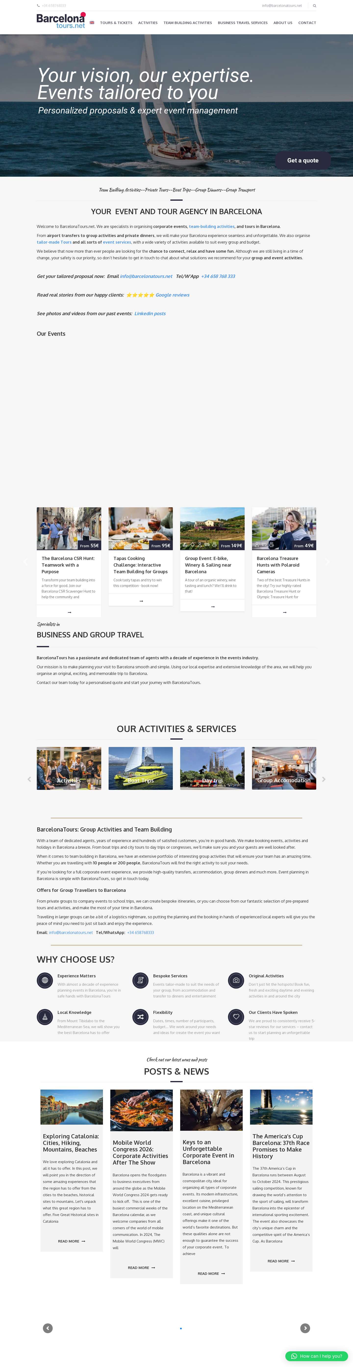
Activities (148, 22)
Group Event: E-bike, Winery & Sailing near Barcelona (208, 565)
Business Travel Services (243, 22)
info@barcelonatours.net (282, 5)
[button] (316, 1356)
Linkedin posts (149, 313)
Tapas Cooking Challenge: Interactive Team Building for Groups (140, 565)
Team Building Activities (188, 22)
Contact (307, 22)
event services (117, 242)
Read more (71, 1241)
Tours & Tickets (116, 22)
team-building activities (212, 226)
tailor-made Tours (54, 242)
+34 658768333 (54, 5)
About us (283, 22)
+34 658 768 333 (218, 276)
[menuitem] (92, 22)
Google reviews (172, 295)
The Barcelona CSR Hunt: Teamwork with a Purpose (68, 565)
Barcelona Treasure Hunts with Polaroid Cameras (278, 565)
